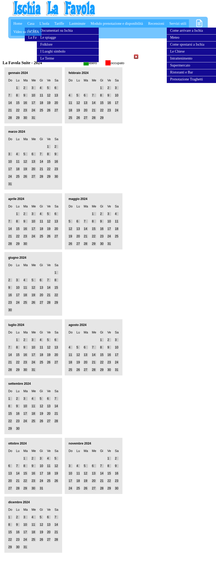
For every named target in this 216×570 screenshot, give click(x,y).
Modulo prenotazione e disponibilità (116, 24)
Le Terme (47, 58)
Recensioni (156, 24)
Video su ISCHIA (26, 32)
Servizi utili (177, 24)
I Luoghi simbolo (52, 51)
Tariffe (59, 24)
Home (17, 24)
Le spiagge (48, 37)
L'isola (44, 24)
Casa (30, 24)
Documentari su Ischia (56, 30)
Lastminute (77, 24)
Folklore (46, 44)
